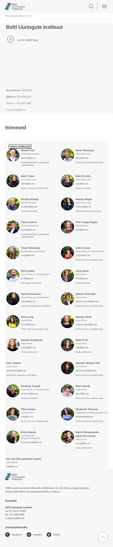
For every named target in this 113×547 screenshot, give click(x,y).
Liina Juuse (82, 270)
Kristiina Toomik (30, 386)
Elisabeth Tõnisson (87, 409)
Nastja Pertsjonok (31, 340)
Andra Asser (83, 247)
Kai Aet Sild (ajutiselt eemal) (23, 458)
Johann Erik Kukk (86, 294)
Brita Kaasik (28, 432)
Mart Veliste (83, 386)
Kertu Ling (27, 317)
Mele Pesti (82, 340)
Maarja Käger (84, 199)
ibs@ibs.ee (20, 109)
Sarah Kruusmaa (31, 294)
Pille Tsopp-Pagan (87, 222)
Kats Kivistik (83, 176)
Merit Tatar (27, 176)
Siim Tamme (13, 363)
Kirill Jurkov (28, 270)
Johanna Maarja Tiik (88, 363)
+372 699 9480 (23, 103)
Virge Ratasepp (30, 247)
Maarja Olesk (84, 317)
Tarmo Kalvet (29, 222)
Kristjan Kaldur (30, 199)
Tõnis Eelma (28, 409)
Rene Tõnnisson (85, 150)
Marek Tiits (27, 150)
